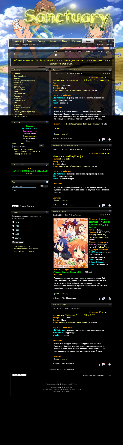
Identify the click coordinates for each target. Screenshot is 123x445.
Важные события (20, 76)
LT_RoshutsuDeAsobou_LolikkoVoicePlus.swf (82, 124)
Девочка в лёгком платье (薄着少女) (66, 146)
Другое (18, 238)
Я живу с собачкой (59, 211)
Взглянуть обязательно (23, 149)
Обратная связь (89, 375)
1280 (17, 226)
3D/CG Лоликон (19, 87)
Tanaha (62, 161)
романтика (100, 235)
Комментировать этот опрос (26, 248)
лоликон (86, 90)
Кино (16, 109)
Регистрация (103, 52)
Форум (29, 41)
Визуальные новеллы (31, 45)
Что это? (29, 173)
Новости (17, 41)
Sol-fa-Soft (64, 159)
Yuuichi (79, 73)
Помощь (90, 52)
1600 (17, 234)
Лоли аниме (18, 83)
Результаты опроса (22, 246)
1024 (17, 222)
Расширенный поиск (104, 44)
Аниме (53, 41)
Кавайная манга (20, 94)
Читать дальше (61, 134)
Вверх (108, 375)
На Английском (19, 100)
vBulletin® (62, 387)
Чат (13, 182)
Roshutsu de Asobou (60, 305)
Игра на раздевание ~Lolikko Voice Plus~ (67, 70)
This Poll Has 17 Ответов (24, 251)
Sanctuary (100, 375)
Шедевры (16, 45)
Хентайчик (18, 85)
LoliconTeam (103, 247)
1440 (17, 230)
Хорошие (17, 98)
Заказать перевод (20, 116)
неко (106, 237)
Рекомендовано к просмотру (24, 81)
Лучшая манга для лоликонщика (27, 151)
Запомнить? (60, 55)
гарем (91, 237)
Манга (64, 41)
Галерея (41, 41)
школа (62, 90)
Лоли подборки (19, 89)
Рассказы (77, 41)
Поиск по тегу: (18, 143)
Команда (18, 114)
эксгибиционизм (73, 90)
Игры (88, 41)
